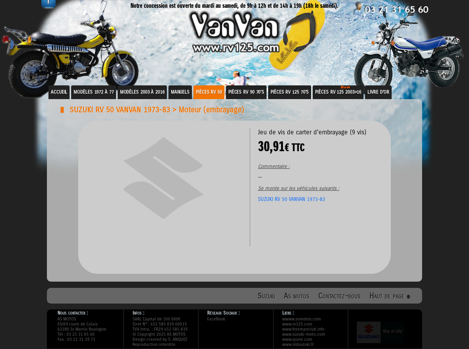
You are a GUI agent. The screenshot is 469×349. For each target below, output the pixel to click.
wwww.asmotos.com (301, 319)
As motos (296, 295)
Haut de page (389, 295)
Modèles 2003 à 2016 (142, 92)
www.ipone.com (297, 339)
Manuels (180, 92)
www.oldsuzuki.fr (298, 344)
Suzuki (266, 295)
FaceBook (216, 319)
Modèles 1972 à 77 (93, 92)
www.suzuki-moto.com (303, 334)
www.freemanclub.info (303, 329)
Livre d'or (378, 92)
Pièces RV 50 (209, 92)
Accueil (59, 92)
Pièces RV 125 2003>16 (338, 92)
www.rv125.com (297, 324)
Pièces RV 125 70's (289, 92)
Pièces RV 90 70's (246, 92)
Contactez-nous (339, 295)
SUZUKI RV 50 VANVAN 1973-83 (120, 109)
